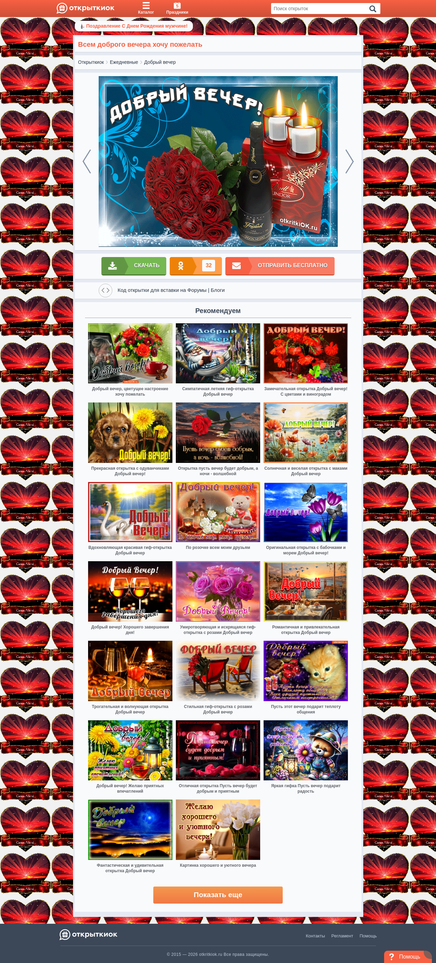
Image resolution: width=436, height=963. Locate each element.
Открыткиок (91, 62)
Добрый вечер (159, 62)
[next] (349, 161)
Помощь (368, 935)
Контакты (315, 935)
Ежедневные (124, 62)
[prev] (86, 161)
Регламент (342, 935)
